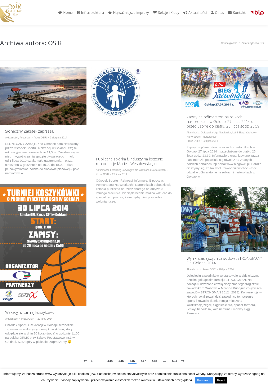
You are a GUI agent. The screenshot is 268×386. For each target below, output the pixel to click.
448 (154, 361)
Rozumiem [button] (203, 380)
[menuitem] (65, 12)
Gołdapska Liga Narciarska (216, 132)
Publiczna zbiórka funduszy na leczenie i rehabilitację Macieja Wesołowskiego (130, 161)
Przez (40, 137)
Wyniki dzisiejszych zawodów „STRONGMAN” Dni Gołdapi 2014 (224, 260)
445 (121, 361)
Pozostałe (25, 137)
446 (132, 361)
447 (143, 361)
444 (110, 361)
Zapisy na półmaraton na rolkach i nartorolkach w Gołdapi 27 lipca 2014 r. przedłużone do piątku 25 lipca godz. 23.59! (223, 121)
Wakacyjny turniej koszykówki (29, 312)
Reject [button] (221, 380)
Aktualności (11, 137)
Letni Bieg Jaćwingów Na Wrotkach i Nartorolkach (138, 170)
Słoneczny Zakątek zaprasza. (29, 131)
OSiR (55, 43)
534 (174, 361)
